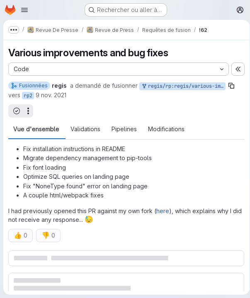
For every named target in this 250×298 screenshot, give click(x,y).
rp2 (28, 95)
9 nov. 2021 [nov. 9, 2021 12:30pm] (51, 95)
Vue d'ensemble (36, 129)
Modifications (166, 129)
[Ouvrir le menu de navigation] (24, 10)
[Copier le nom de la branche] (231, 86)
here (162, 210)
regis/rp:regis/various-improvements (183, 86)
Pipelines (124, 129)
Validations (85, 129)
